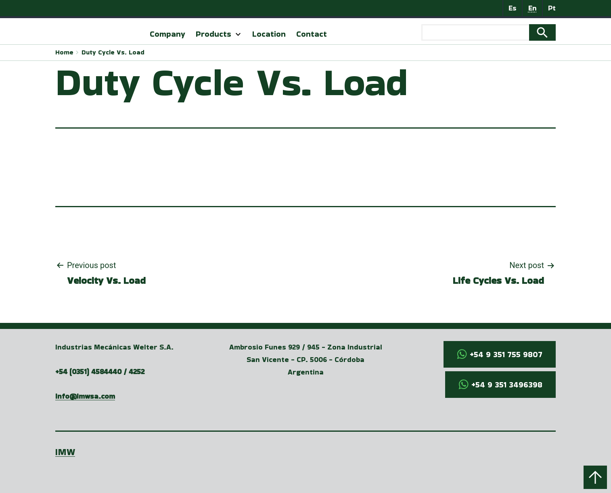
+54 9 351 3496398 (506, 384)
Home (64, 52)
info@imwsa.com (85, 396)
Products (213, 34)
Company (167, 34)
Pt (552, 8)
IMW (65, 451)
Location (269, 34)
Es (512, 8)
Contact (311, 34)
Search (542, 32)
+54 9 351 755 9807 (506, 354)
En (532, 8)
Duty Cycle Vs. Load (113, 52)
